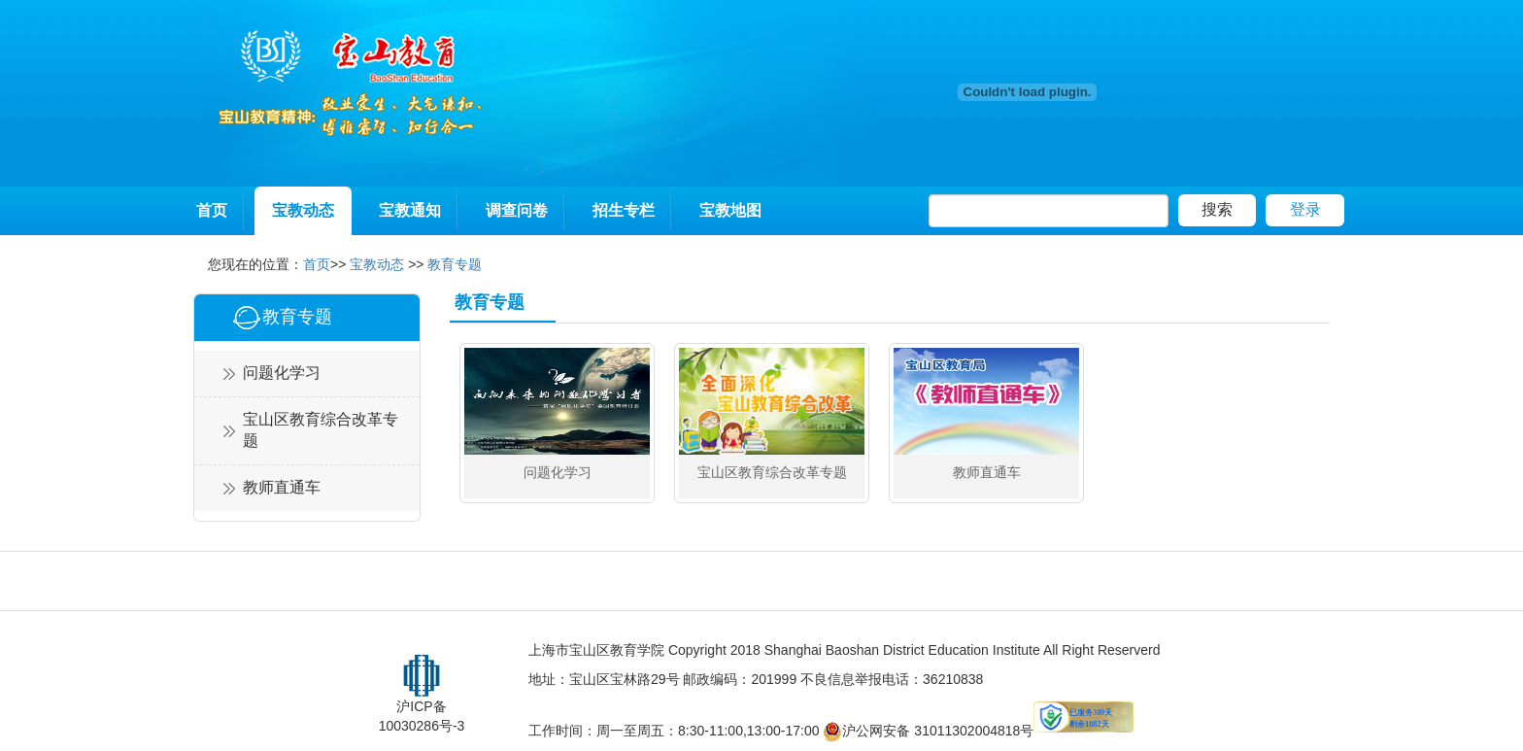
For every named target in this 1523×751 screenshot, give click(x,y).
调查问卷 (517, 210)
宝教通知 (410, 210)
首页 (211, 210)
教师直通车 (282, 487)
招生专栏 (623, 210)
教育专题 (454, 264)
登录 (1305, 209)
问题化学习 (282, 372)
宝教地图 (730, 210)
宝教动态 (303, 210)
